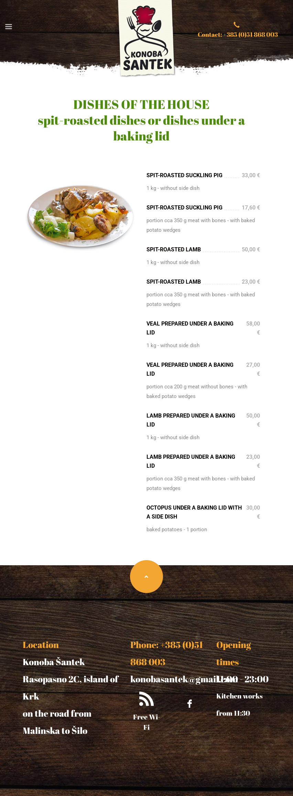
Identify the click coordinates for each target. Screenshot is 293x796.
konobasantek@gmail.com (184, 679)
